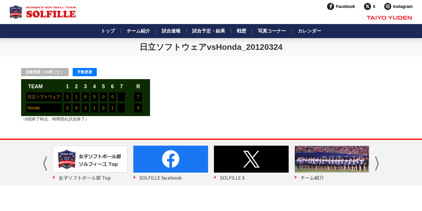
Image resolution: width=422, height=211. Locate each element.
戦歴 (241, 30)
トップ (108, 30)
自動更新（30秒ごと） (44, 72)
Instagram (403, 6)
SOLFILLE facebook (160, 177)
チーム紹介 (138, 30)
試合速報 (171, 30)
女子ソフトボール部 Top (85, 177)
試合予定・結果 (208, 30)
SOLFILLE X (232, 177)
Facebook (345, 6)
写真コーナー (272, 30)
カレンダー (309, 30)
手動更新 (84, 72)
